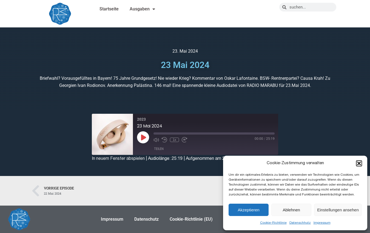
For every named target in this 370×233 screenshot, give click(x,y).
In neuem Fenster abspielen (118, 158)
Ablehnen (291, 210)
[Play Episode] (143, 137)
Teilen (159, 148)
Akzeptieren (248, 210)
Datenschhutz (300, 222)
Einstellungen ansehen (338, 210)
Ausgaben (142, 9)
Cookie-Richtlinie (273, 222)
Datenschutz (146, 219)
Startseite (109, 9)
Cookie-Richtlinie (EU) (191, 219)
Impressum (322, 222)
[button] (359, 163)
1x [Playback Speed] (174, 140)
